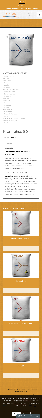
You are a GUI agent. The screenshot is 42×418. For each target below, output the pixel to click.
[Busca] (28, 14)
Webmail (20, 5)
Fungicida (7, 98)
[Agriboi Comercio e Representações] (17, 14)
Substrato (7, 123)
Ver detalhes (28, 249)
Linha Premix (8, 109)
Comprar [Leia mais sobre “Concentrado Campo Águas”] (12, 334)
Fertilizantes (8, 96)
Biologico (7, 87)
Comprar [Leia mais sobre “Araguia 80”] (12, 376)
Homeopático (8, 103)
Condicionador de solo (11, 89)
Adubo (6, 78)
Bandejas (7, 85)
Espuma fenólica (9, 94)
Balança (6, 83)
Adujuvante (7, 81)
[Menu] (33, 14)
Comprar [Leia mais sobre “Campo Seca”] (12, 291)
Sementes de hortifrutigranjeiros (14, 118)
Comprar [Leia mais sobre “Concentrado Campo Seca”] (12, 249)
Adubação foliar (9, 76)
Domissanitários (9, 92)
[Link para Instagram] (20, 1)
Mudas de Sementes (10, 114)
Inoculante (7, 105)
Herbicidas (7, 101)
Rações (6, 116)
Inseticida (7, 107)
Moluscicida (8, 112)
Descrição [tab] (8, 143)
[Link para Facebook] (23, 1)
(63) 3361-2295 (31, 8)
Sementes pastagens (10, 121)
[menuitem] (20, 5)
